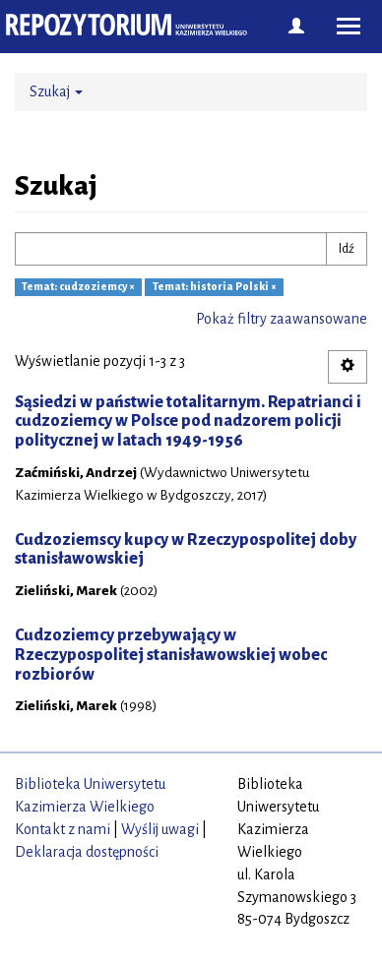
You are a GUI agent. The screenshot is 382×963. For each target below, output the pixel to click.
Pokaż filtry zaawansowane (281, 319)
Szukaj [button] (56, 91)
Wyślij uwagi (160, 829)
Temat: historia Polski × (215, 287)
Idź (346, 249)
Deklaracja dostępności (87, 852)
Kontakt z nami (62, 829)
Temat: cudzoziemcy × (78, 287)
